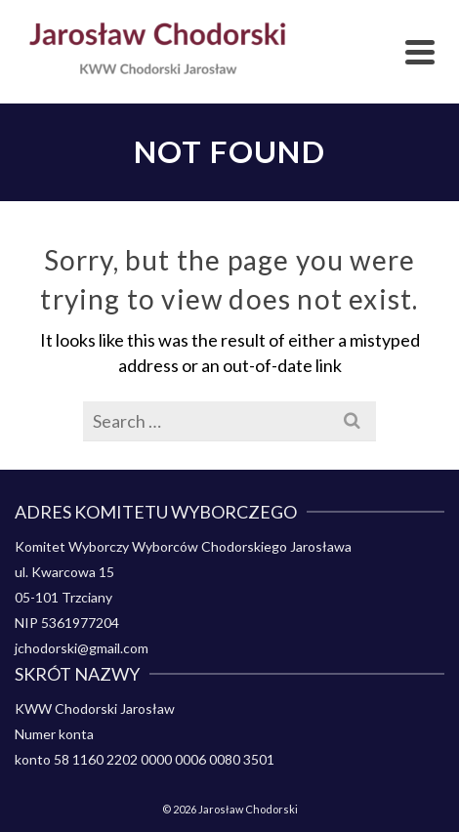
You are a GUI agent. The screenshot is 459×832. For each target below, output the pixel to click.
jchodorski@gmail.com (81, 648)
